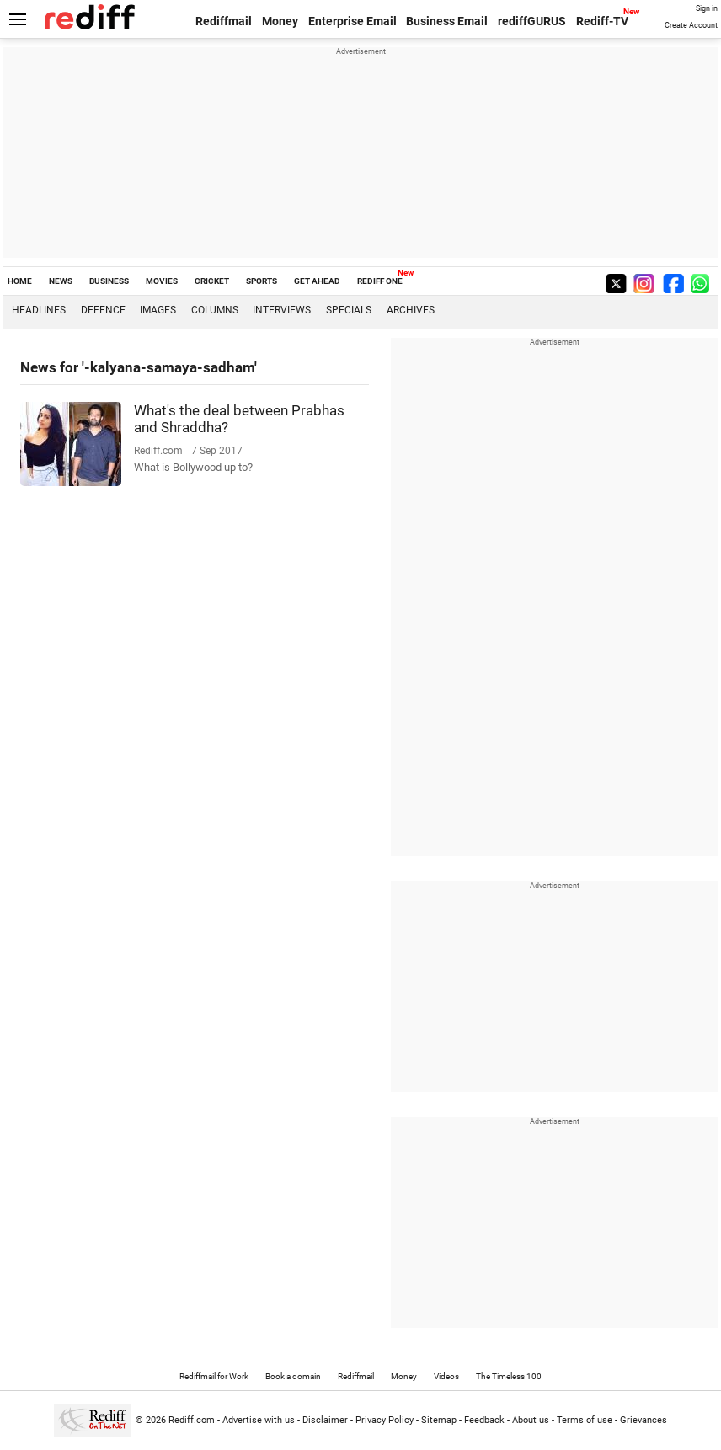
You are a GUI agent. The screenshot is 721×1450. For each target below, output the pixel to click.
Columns (214, 310)
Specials (348, 310)
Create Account (691, 25)
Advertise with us (258, 1420)
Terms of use (584, 1420)
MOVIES (162, 281)
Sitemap (439, 1420)
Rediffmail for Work (213, 1376)
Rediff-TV (602, 21)
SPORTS (261, 281)
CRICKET (212, 281)
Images (158, 310)
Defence (103, 310)
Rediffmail (223, 21)
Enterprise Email (352, 21)
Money (280, 21)
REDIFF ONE (380, 281)
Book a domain (293, 1376)
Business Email (447, 21)
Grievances (643, 1420)
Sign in (707, 8)
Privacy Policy (384, 1420)
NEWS (60, 281)
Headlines (39, 310)
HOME (20, 281)
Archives (411, 310)
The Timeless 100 (509, 1376)
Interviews (282, 310)
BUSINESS (109, 281)
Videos (446, 1376)
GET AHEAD (317, 281)
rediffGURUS (532, 21)
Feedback (484, 1420)
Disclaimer (325, 1420)
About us (530, 1420)
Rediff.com (191, 1420)
